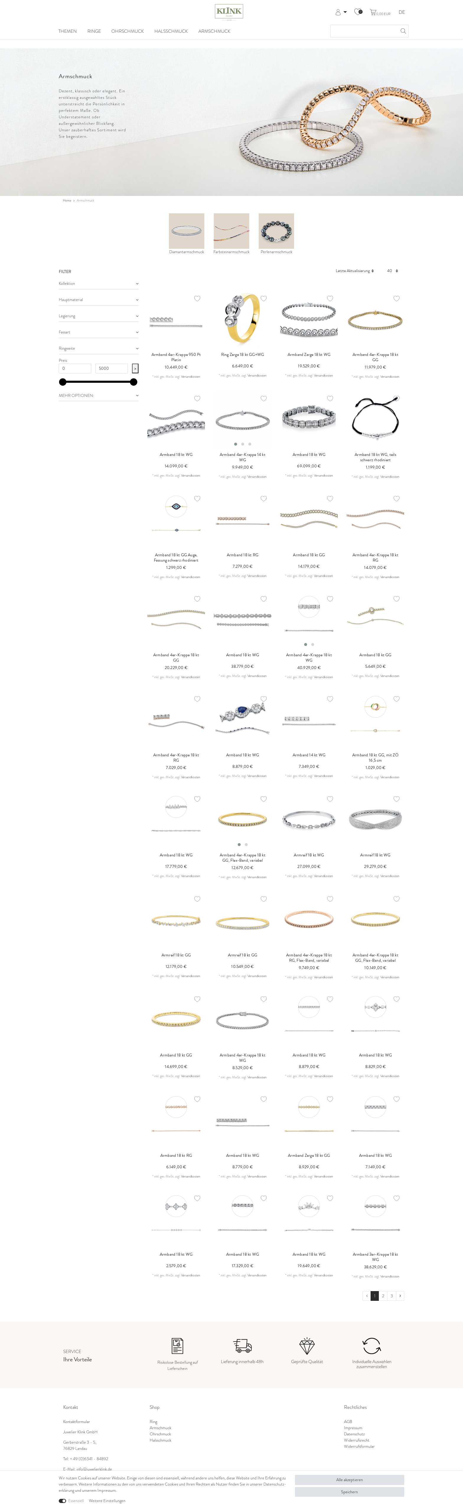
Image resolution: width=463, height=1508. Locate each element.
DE (402, 12)
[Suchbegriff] (364, 31)
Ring (153, 1421)
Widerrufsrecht (356, 1440)
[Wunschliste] (358, 12)
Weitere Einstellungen (107, 1501)
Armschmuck (214, 31)
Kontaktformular (76, 1421)
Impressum (353, 1428)
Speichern (349, 1492)
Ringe (94, 31)
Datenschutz (354, 1434)
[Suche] (402, 31)
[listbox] (242, 420)
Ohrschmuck (127, 31)
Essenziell (76, 1501)
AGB (348, 1421)
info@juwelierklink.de (94, 1469)
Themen (67, 31)
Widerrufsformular (359, 1446)
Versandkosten (190, 376)
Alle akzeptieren (349, 1480)
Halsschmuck (171, 31)
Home (67, 200)
